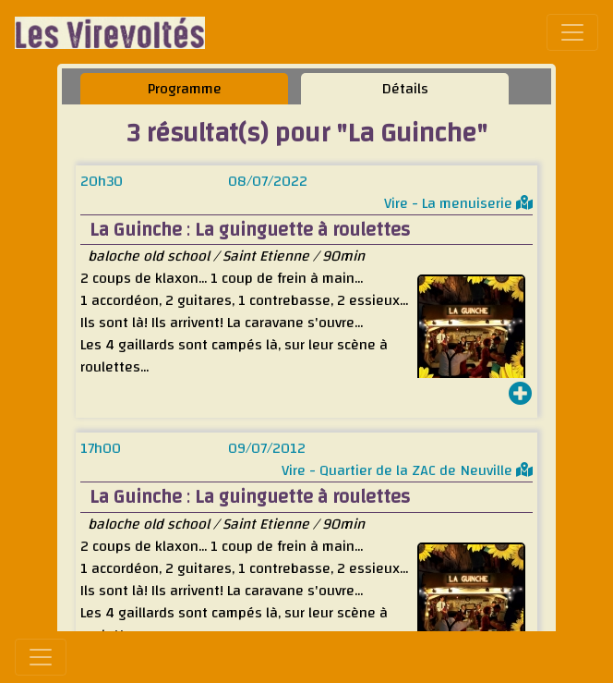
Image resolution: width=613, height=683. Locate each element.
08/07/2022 (267, 181)
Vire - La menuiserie (458, 203)
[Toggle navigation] (572, 32)
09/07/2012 (267, 448)
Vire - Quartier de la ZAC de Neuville (407, 470)
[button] (521, 395)
